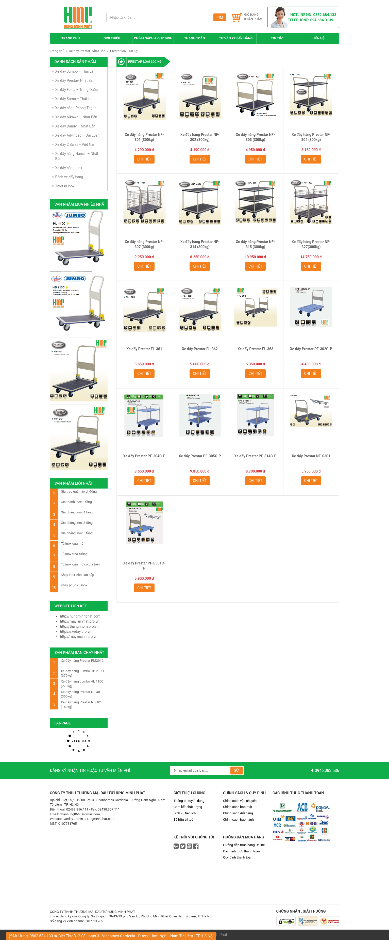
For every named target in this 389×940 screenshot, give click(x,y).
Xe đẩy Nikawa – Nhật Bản (76, 117)
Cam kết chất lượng (188, 807)
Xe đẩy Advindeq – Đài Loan (77, 135)
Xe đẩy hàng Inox (68, 168)
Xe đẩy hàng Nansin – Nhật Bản (76, 156)
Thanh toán (194, 38)
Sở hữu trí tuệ (183, 819)
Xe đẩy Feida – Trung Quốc (76, 90)
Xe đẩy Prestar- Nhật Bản (87, 51)
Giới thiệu (112, 38)
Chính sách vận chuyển (240, 801)
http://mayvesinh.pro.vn (78, 637)
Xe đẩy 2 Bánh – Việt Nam (75, 144)
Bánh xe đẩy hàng (69, 177)
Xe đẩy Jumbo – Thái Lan (75, 71)
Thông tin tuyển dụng (189, 801)
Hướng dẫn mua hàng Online (244, 845)
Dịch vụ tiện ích (185, 813)
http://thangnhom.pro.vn (79, 626)
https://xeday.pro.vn (75, 631)
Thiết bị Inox (65, 186)
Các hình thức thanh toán (241, 851)
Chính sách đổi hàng (238, 813)
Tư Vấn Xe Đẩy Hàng (235, 38)
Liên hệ (319, 38)
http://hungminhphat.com (80, 616)
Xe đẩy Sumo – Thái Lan (74, 99)
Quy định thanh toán (237, 857)
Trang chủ (70, 38)
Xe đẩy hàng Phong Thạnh (75, 108)
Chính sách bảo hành (238, 819)
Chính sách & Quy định (153, 38)
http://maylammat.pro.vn (79, 621)
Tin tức (277, 38)
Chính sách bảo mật (237, 807)
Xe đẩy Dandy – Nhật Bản (75, 126)
